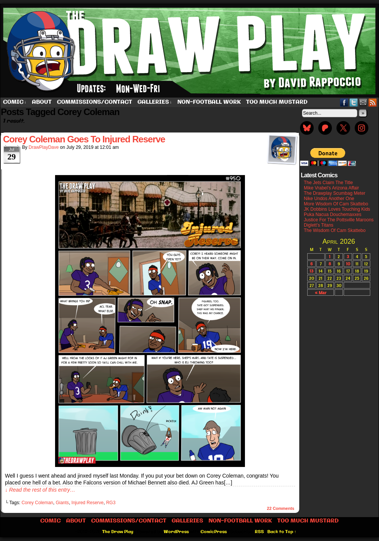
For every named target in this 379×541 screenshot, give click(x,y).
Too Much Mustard (277, 102)
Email (363, 102)
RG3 (110, 502)
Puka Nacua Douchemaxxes (332, 214)
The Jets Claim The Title (328, 182)
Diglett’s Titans (318, 225)
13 (311, 271)
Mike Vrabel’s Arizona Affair (331, 188)
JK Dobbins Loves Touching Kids (337, 209)
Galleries (154, 102)
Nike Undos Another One (329, 198)
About (42, 102)
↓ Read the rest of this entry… (40, 490)
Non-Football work (209, 102)
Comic (15, 102)
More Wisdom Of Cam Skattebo (336, 204)
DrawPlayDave (43, 147)
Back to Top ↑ (282, 532)
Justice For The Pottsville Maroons (339, 219)
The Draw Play (117, 532)
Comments (280, 508)
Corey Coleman (37, 502)
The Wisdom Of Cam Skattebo (335, 230)
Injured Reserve (87, 502)
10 (348, 264)
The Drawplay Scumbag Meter (334, 193)
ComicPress (214, 532)
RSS (372, 102)
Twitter (353, 102)
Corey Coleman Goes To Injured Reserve (84, 139)
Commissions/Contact (94, 102)
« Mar (320, 292)
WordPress (176, 532)
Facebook (344, 102)
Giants (62, 502)
